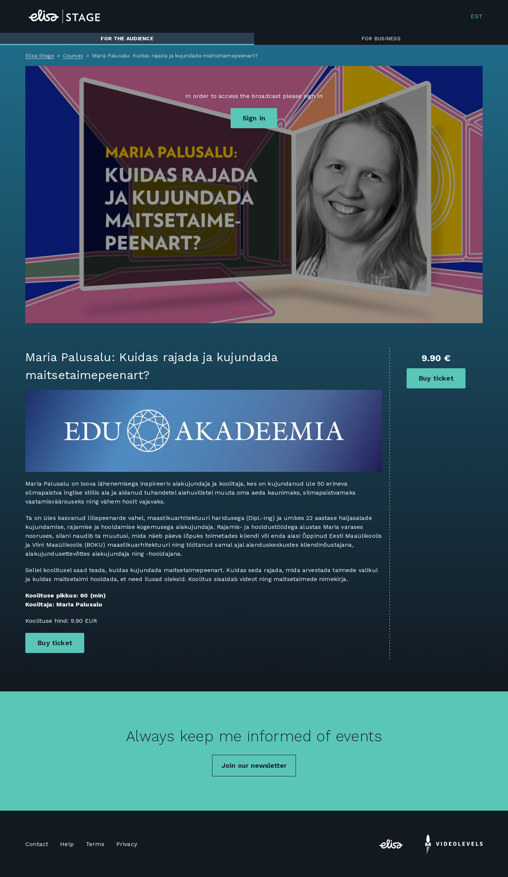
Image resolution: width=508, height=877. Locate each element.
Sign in (254, 118)
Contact (36, 844)
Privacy (126, 844)
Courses (73, 56)
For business (381, 38)
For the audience (127, 38)
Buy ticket (436, 378)
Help (67, 844)
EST (476, 16)
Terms (95, 844)
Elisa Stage (39, 56)
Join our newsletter (254, 765)
